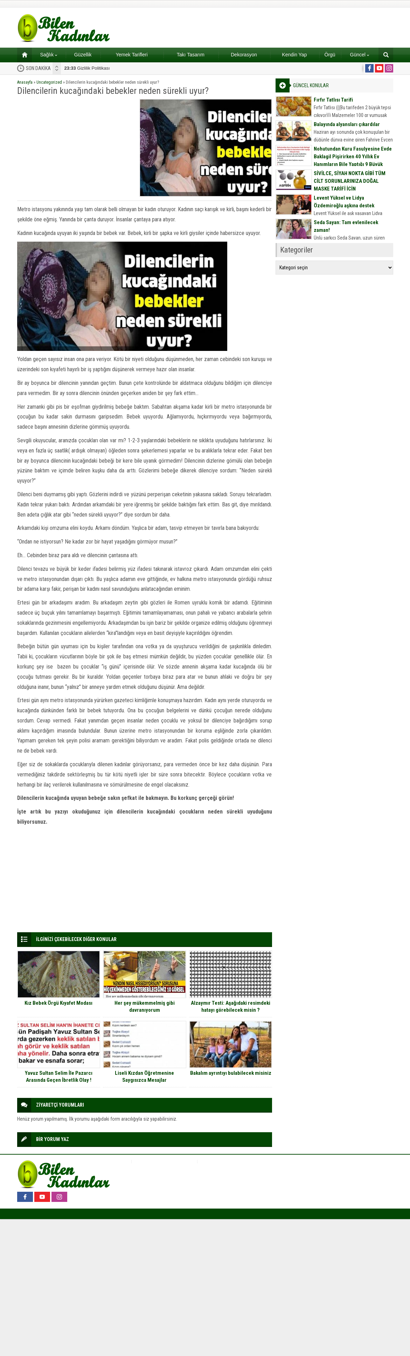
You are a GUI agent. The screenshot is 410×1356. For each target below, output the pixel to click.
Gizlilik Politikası (87, 68)
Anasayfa (25, 82)
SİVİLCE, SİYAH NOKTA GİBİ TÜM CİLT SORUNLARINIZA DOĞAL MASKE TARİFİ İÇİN (349, 181)
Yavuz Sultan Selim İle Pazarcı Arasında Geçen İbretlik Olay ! (58, 1076)
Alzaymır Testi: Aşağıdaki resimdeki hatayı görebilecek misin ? (230, 1006)
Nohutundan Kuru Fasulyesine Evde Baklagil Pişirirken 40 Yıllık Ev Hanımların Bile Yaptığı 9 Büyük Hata (353, 160)
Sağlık (48, 54)
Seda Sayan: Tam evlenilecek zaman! (346, 226)
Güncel (359, 54)
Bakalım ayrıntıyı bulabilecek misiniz (230, 1073)
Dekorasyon (244, 54)
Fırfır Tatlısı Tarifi (333, 100)
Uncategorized (49, 82)
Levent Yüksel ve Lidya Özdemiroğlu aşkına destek (344, 202)
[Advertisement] (76, 148)
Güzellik (83, 54)
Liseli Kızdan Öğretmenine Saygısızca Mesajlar (144, 1076)
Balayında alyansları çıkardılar (347, 124)
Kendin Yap (294, 54)
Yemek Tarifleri (131, 54)
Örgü (330, 54)
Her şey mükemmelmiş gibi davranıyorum (144, 1006)
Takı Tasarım (190, 54)
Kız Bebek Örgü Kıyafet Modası (58, 1003)
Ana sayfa (22, 54)
